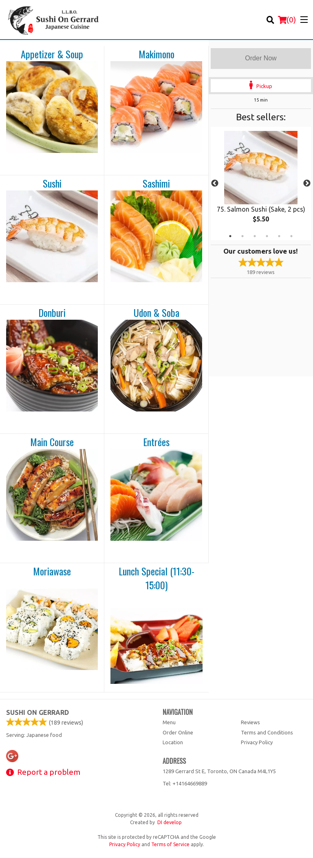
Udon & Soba (156, 313)
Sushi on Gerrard (37, 712)
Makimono (156, 54)
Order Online (178, 732)
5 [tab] (279, 236)
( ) (287, 19)
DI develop (169, 822)
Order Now (260, 58)
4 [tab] (267, 236)
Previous (215, 183)
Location (173, 742)
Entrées (156, 442)
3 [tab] (255, 236)
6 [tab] (291, 236)
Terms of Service (170, 844)
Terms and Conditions (267, 732)
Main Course (52, 442)
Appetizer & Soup (52, 54)
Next (307, 183)
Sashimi (156, 183)
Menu (169, 722)
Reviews (250, 722)
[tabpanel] (261, 183)
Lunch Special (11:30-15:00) (156, 578)
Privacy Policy (257, 742)
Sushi (52, 183)
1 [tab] (230, 236)
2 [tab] (242, 236)
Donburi (52, 313)
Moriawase (52, 571)
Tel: (185, 783)
